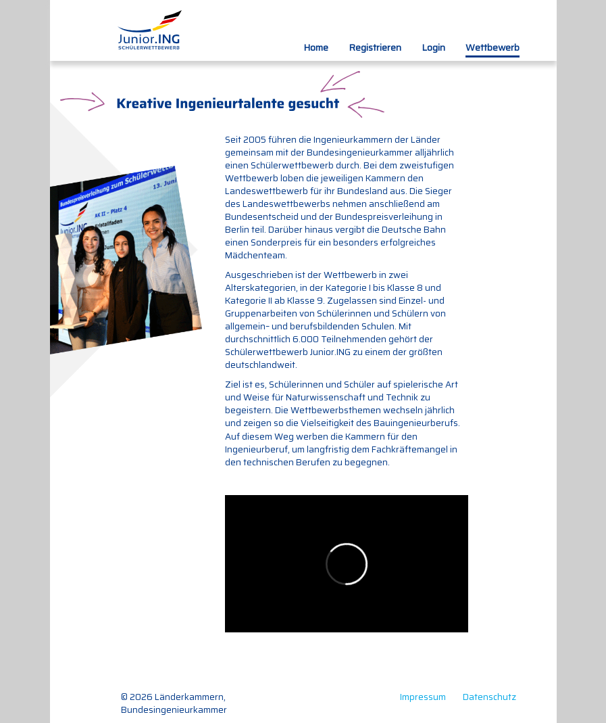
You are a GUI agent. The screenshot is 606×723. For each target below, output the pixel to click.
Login (433, 47)
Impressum (423, 697)
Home (315, 47)
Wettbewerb (492, 47)
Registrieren (375, 47)
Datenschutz (489, 697)
